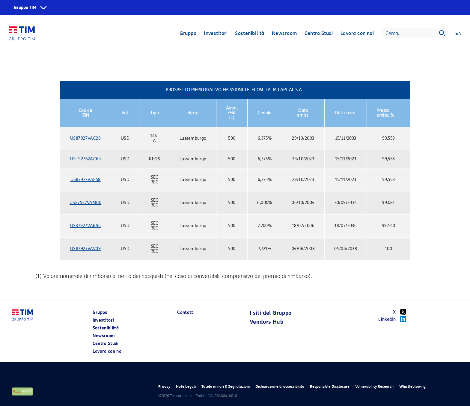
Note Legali (186, 386)
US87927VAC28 (85, 138)
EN (458, 33)
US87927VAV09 (85, 248)
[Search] (415, 33)
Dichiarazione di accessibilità (279, 386)
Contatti (186, 312)
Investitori (216, 34)
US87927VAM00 (85, 202)
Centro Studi (318, 34)
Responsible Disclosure (330, 386)
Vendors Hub (266, 322)
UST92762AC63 (85, 159)
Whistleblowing (412, 386)
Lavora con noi (357, 34)
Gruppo (188, 34)
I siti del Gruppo (271, 313)
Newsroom (284, 34)
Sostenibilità (249, 34)
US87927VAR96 (85, 225)
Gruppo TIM (25, 7)
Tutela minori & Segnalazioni (225, 386)
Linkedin (394, 319)
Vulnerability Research (374, 386)
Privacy (164, 386)
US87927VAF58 (85, 179)
